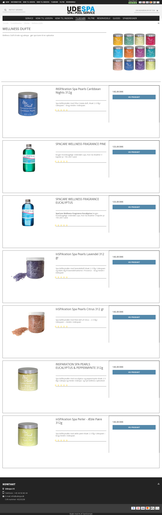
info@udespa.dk (17, 496)
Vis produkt (134, 97)
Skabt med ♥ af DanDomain (80, 514)
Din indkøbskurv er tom (147, 10)
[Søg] (14, 10)
